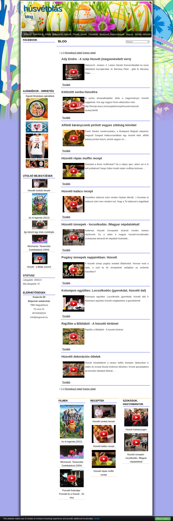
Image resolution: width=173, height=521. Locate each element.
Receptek (93, 34)
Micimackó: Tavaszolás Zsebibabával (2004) (72, 462)
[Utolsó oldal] (89, 53)
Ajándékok (38, 34)
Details (97, 518)
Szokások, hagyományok (112, 34)
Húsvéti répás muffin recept (104, 471)
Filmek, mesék (80, 34)
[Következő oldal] (73, 53)
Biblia (48, 34)
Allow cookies (162, 518)
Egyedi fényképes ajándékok (40, 96)
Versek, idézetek (143, 34)
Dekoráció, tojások (61, 34)
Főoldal (27, 34)
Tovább (66, 84)
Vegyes (129, 34)
